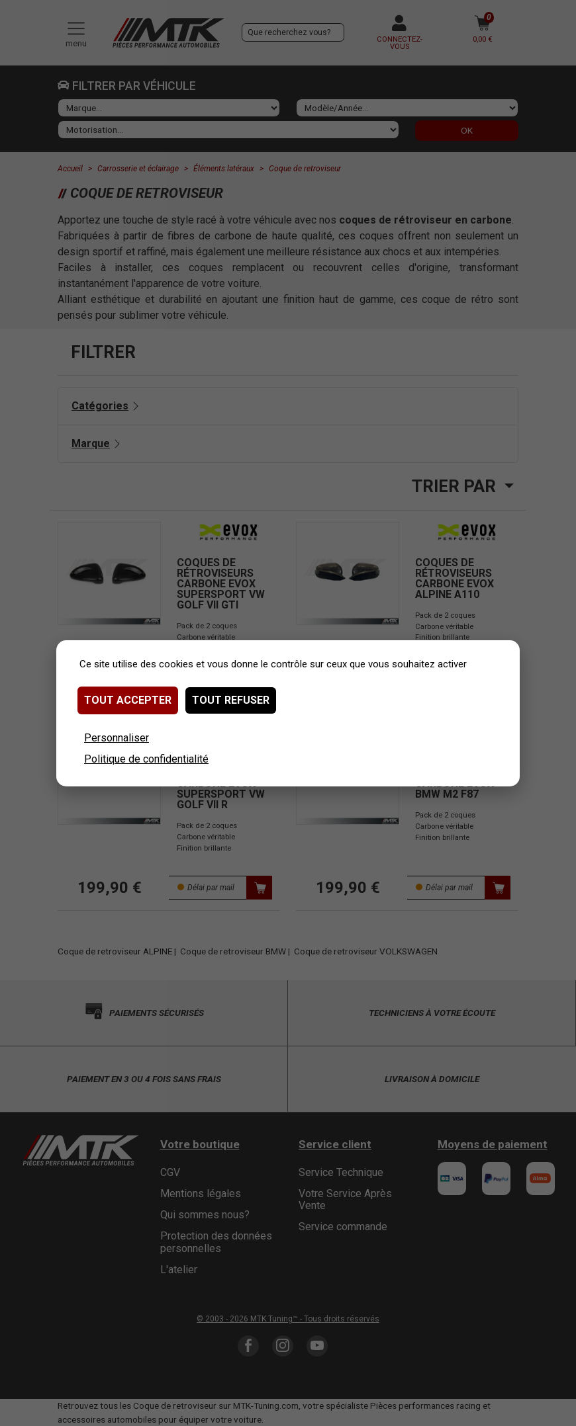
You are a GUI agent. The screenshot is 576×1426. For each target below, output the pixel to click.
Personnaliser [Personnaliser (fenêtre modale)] (116, 738)
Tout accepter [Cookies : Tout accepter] (127, 700)
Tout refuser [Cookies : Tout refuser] (230, 700)
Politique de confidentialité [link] (146, 759)
